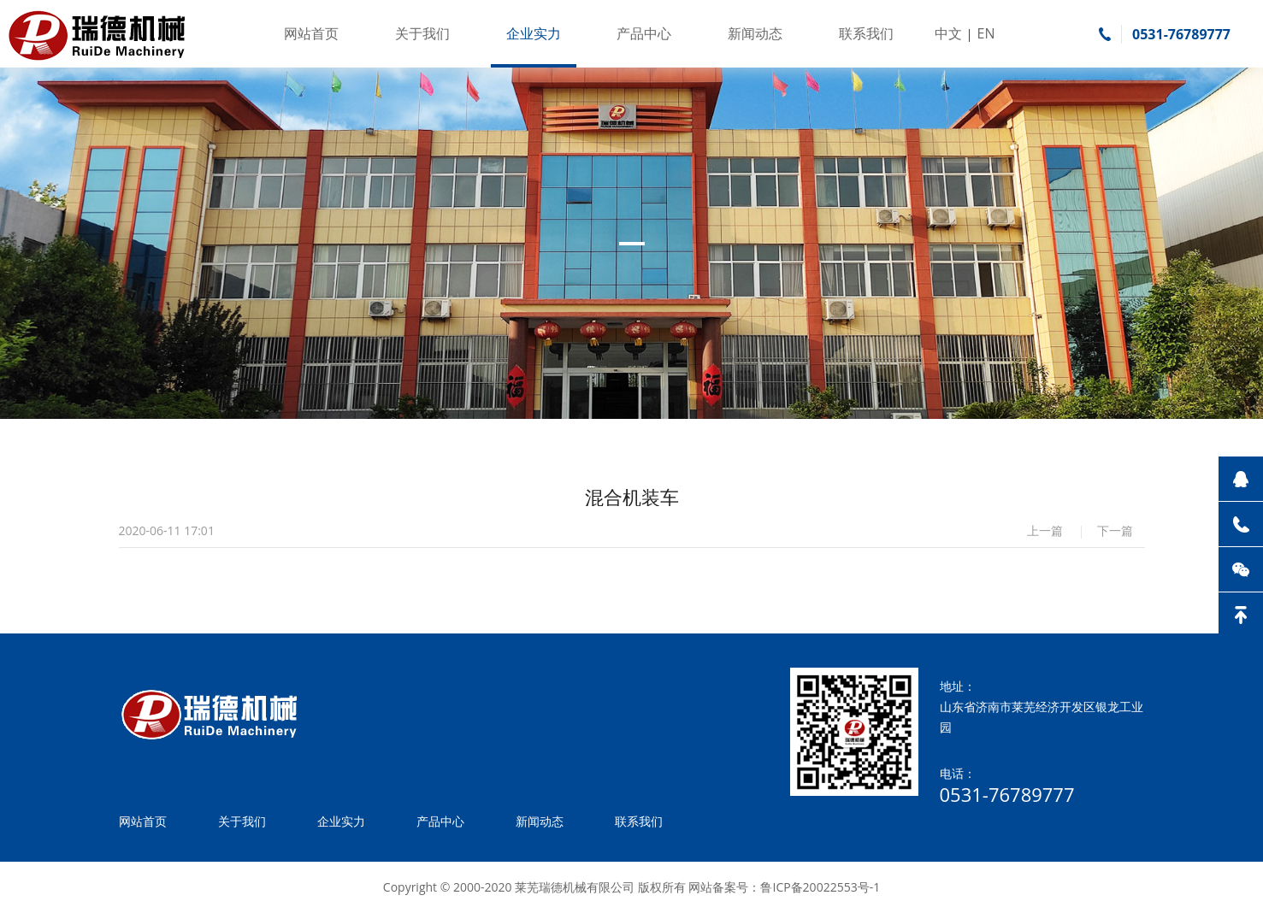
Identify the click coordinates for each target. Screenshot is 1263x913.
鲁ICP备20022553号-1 (820, 887)
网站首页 (311, 33)
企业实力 (533, 33)
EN (986, 33)
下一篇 (1115, 530)
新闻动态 (755, 33)
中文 (948, 33)
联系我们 (866, 33)
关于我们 (422, 33)
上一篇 (1045, 530)
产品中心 (644, 33)
